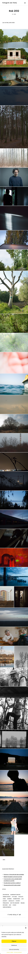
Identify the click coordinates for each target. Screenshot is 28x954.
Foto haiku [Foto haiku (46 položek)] (14, 896)
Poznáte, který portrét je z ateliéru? (12, 883)
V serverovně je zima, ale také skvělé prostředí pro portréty (13, 879)
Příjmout (14, 941)
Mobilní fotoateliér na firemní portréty (13, 876)
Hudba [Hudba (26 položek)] (4, 898)
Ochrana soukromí (18, 952)
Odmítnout (14, 945)
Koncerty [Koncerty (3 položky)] (5, 900)
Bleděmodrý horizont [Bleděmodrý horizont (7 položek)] (15, 894)
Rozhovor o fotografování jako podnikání (14, 874)
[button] (26, 928)
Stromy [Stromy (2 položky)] (14, 905)
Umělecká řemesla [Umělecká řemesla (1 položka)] (7, 907)
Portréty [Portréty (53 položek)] (18, 900)
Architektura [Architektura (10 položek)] (6, 894)
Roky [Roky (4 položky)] (10, 905)
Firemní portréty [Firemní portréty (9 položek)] (7, 896)
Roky (4, 859)
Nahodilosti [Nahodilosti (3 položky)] (11, 900)
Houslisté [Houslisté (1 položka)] (20, 896)
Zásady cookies (9, 952)
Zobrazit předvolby (14, 949)
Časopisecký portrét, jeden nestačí (12, 885)
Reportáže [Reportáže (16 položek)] (5, 905)
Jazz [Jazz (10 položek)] (22, 898)
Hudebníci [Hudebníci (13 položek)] (9, 898)
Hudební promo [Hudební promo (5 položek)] (16, 898)
